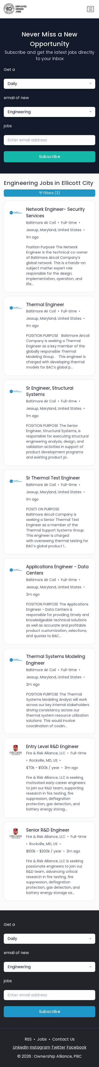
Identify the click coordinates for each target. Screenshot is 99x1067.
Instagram (40, 1047)
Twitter (58, 1047)
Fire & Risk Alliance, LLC (45, 753)
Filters (49, 193)
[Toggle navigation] (90, 9)
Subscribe (49, 156)
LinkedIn (21, 1047)
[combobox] (49, 84)
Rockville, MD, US (43, 760)
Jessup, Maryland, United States (53, 229)
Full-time (69, 222)
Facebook (76, 1047)
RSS (28, 1039)
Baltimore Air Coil (41, 222)
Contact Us (63, 1039)
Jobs (42, 1039)
